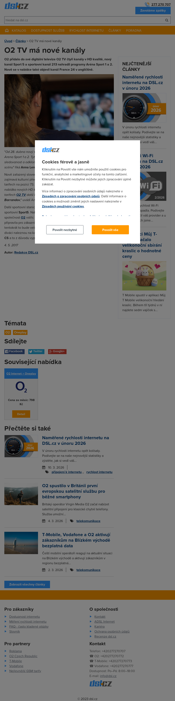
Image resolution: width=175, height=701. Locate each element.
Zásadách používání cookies (63, 206)
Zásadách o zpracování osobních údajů (71, 196)
